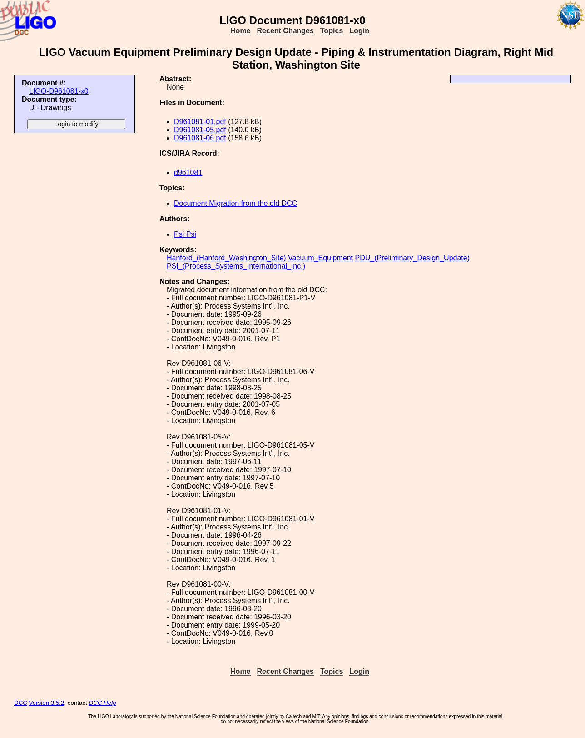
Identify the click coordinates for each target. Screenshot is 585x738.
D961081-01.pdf (200, 121)
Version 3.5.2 (46, 702)
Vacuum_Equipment (320, 258)
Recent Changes (285, 31)
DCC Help (102, 702)
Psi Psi (185, 234)
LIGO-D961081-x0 (59, 91)
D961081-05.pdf (200, 130)
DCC (20, 702)
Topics (331, 31)
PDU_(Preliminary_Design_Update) (412, 258)
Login (359, 31)
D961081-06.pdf (200, 138)
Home (240, 31)
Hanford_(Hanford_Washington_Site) (226, 258)
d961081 (188, 172)
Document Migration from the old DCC (235, 203)
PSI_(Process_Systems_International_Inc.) (236, 266)
